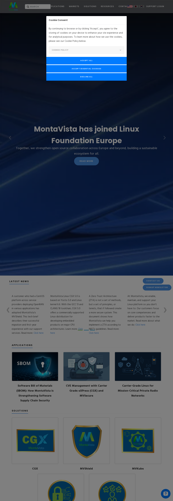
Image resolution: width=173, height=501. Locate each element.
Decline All (86, 77)
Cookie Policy (60, 50)
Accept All (86, 60)
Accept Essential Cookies (86, 68)
